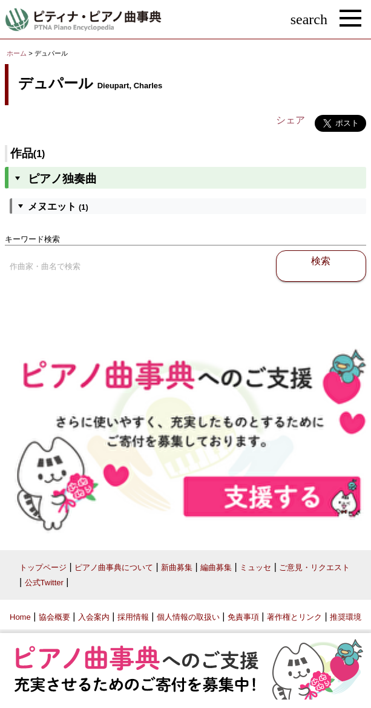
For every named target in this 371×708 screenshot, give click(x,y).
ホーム (17, 53)
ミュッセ (255, 567)
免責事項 (243, 617)
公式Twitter (44, 582)
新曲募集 (176, 567)
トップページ (43, 567)
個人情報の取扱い (188, 617)
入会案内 (94, 617)
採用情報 (133, 617)
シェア (290, 120)
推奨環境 (345, 617)
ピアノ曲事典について (113, 567)
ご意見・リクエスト (314, 567)
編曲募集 (216, 567)
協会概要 (54, 617)
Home (20, 617)
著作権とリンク (294, 617)
